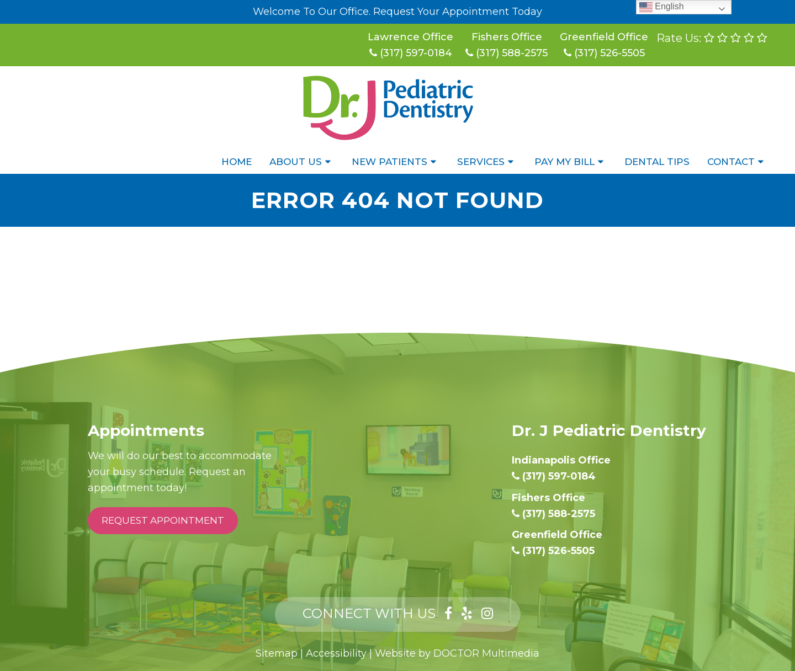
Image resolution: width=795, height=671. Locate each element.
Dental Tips (657, 161)
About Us (295, 161)
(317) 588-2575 (506, 53)
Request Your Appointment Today (457, 12)
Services (481, 161)
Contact (731, 161)
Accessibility (336, 653)
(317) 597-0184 (410, 53)
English (661, 7)
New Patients (389, 161)
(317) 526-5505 (604, 53)
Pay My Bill (564, 161)
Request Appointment (163, 520)
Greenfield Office (604, 37)
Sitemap (277, 653)
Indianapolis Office (561, 460)
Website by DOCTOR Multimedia (457, 653)
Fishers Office (506, 37)
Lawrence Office (410, 37)
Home (236, 161)
